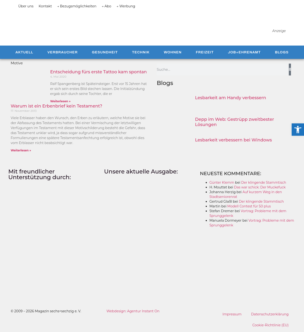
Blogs (282, 52)
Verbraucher (63, 52)
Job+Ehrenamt (244, 52)
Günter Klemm (221, 182)
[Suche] (290, 69)
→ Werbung (125, 6)
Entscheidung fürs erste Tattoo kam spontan (98, 72)
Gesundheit (105, 52)
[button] (298, 129)
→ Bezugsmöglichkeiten (76, 6)
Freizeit (205, 52)
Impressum (232, 314)
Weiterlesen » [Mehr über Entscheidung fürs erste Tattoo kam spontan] (60, 101)
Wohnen (173, 52)
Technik (141, 52)
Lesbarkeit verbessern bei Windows (233, 140)
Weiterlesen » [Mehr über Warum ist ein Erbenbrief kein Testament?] (21, 150)
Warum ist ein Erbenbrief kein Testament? (56, 106)
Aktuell (24, 52)
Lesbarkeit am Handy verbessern (230, 97)
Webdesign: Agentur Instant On (132, 311)
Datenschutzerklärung (270, 314)
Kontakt (45, 6)
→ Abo (106, 6)
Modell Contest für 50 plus (249, 206)
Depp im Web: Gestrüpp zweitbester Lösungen (234, 122)
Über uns (25, 6)
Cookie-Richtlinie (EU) (270, 325)
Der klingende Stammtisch (263, 182)
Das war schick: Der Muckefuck (259, 187)
